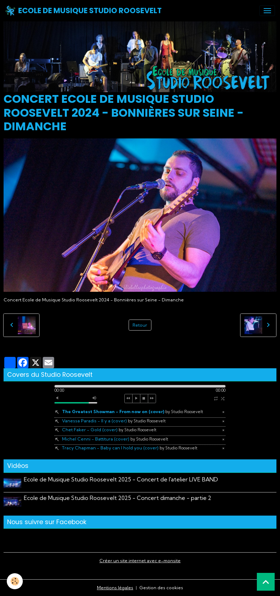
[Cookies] (15, 581)
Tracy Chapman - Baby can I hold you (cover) (129, 447)
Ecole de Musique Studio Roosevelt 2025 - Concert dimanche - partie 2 (117, 498)
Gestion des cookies (161, 587)
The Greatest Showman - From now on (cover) (132, 411)
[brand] (83, 10)
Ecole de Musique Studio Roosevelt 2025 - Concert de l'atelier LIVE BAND (121, 479)
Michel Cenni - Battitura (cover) (115, 439)
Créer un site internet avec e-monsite (140, 560)
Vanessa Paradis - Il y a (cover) (114, 420)
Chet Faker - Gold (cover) (109, 429)
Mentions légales (115, 587)
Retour (140, 325)
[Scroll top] (266, 582)
